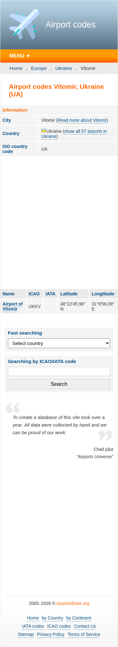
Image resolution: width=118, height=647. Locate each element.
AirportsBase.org (72, 603)
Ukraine (63, 68)
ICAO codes (59, 626)
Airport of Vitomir (13, 306)
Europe (39, 68)
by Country (52, 617)
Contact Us (85, 626)
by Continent (78, 617)
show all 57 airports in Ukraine (74, 134)
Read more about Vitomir (82, 120)
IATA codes (33, 626)
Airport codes (71, 24)
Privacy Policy (50, 634)
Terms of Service (84, 634)
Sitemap (26, 634)
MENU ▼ (20, 56)
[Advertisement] (59, 222)
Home (15, 68)
